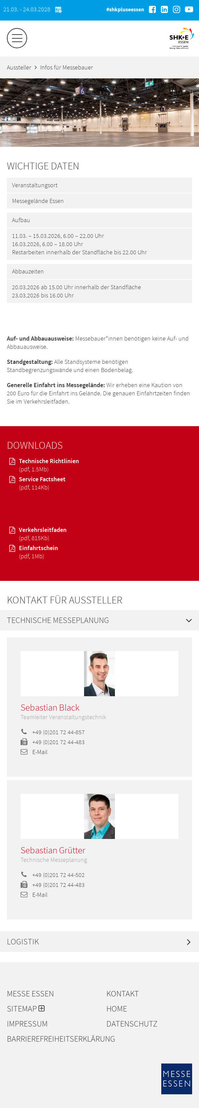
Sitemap (26, 1009)
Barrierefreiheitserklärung (53, 1039)
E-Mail (34, 752)
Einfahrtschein (99, 552)
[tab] (99, 620)
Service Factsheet (99, 483)
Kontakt (122, 994)
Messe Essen (30, 994)
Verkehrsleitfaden (99, 534)
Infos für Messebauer (66, 67)
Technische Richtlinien (99, 465)
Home (116, 1009)
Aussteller (19, 67)
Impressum (27, 1024)
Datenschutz (131, 1024)
